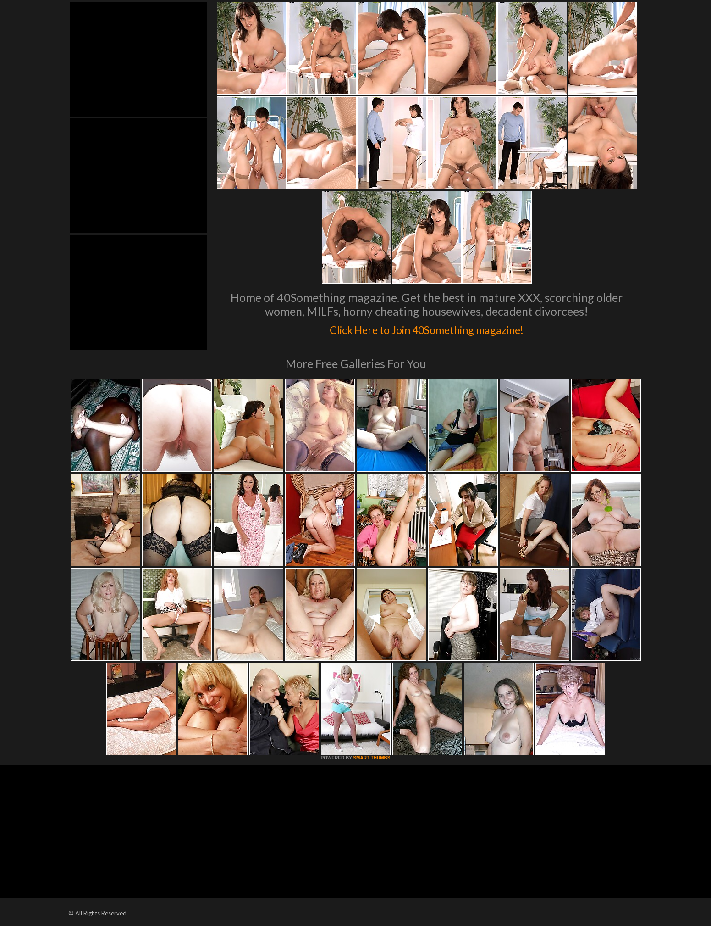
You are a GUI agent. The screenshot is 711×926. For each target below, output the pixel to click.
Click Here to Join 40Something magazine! (426, 327)
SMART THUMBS (371, 757)
